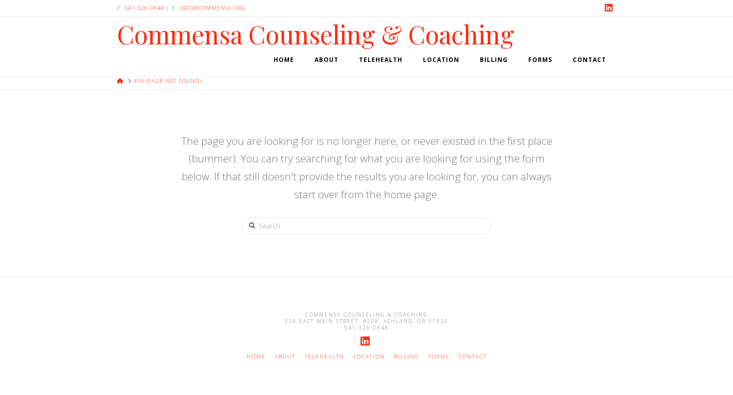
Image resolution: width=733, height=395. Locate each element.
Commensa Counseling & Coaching (315, 34)
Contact (472, 357)
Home (256, 357)
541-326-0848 (144, 7)
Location (369, 357)
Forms (438, 357)
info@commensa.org (212, 7)
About (285, 357)
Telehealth (325, 357)
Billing (406, 357)
